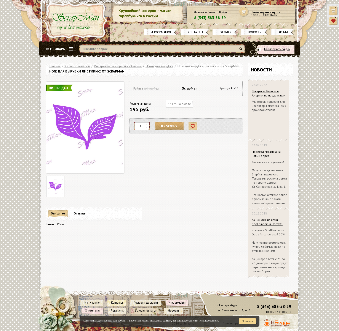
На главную (92, 302)
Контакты (195, 32)
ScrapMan (189, 88)
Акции (283, 32)
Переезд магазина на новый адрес (266, 154)
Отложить (193, 126)
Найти (242, 50)
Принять (247, 321)
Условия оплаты (145, 310)
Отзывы (225, 32)
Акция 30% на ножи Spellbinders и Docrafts (267, 222)
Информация (161, 32)
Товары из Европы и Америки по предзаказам (269, 93)
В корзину (169, 126)
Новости (255, 32)
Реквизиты (117, 310)
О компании (93, 310)
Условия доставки (146, 302)
